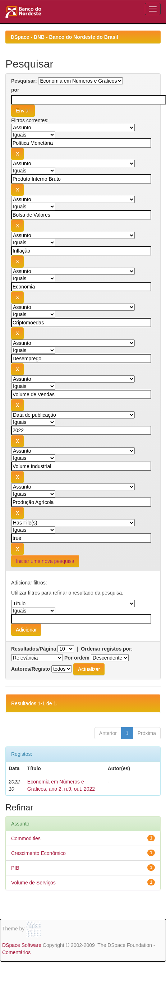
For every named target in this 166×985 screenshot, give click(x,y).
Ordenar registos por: (107, 649)
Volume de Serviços (33, 882)
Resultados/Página (33, 649)
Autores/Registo (30, 669)
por (15, 90)
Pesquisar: (24, 81)
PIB (15, 868)
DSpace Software (21, 945)
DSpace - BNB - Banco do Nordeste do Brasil (64, 37)
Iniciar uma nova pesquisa (45, 561)
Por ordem (76, 658)
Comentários (16, 952)
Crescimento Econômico (38, 853)
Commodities (26, 838)
